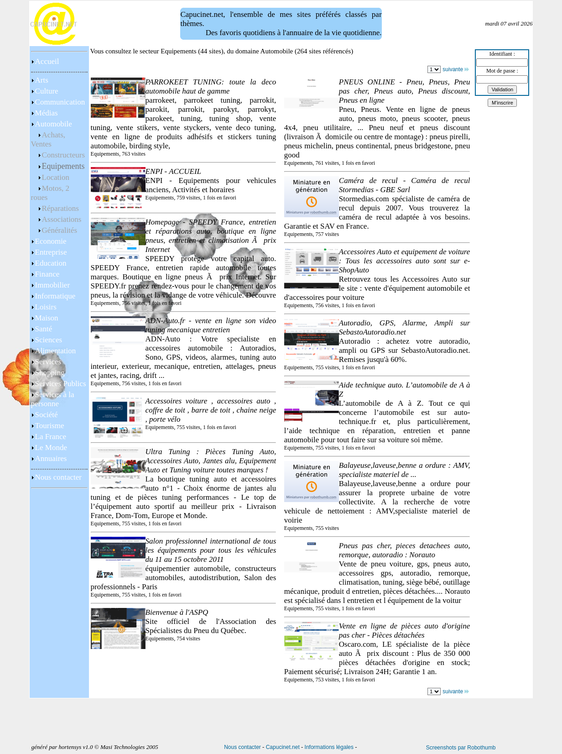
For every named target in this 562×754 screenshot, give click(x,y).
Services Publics (60, 383)
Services (48, 361)
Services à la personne (52, 399)
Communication (60, 102)
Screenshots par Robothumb (461, 747)
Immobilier (52, 285)
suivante (455, 69)
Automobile (53, 124)
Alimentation (55, 350)
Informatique (55, 296)
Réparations (60, 208)
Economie (51, 241)
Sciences (48, 339)
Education (51, 263)
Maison (46, 318)
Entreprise (51, 252)
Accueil (47, 61)
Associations (62, 219)
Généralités (59, 230)
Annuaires (51, 458)
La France (50, 436)
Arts (41, 80)
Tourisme (49, 425)
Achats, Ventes (48, 139)
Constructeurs (63, 155)
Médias (46, 113)
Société (46, 414)
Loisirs (46, 307)
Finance (47, 274)
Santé (43, 329)
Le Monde (51, 447)
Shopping (50, 372)
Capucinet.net (283, 747)
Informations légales (329, 747)
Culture (46, 91)
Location (55, 177)
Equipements (63, 166)
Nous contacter (58, 477)
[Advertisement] (59, 657)
